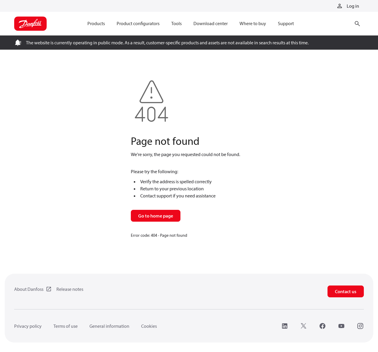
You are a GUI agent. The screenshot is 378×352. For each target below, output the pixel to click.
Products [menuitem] (96, 23)
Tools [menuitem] (176, 23)
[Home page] (30, 24)
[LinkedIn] (284, 326)
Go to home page (155, 216)
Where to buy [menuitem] (252, 23)
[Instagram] (360, 326)
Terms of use (65, 326)
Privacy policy (28, 326)
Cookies (149, 326)
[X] (303, 326)
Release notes (69, 289)
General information (109, 326)
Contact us (345, 291)
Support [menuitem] (286, 23)
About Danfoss (28, 289)
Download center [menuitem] (210, 23)
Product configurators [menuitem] (138, 23)
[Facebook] (322, 326)
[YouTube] (341, 326)
